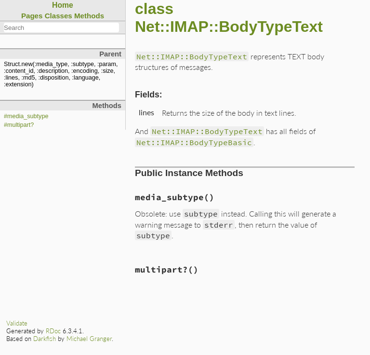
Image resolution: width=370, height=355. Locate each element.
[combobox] (61, 27)
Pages (32, 16)
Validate (16, 323)
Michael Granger (89, 338)
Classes (58, 16)
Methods (89, 16)
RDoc (53, 331)
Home (62, 5)
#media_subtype (26, 116)
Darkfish (44, 338)
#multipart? (19, 125)
